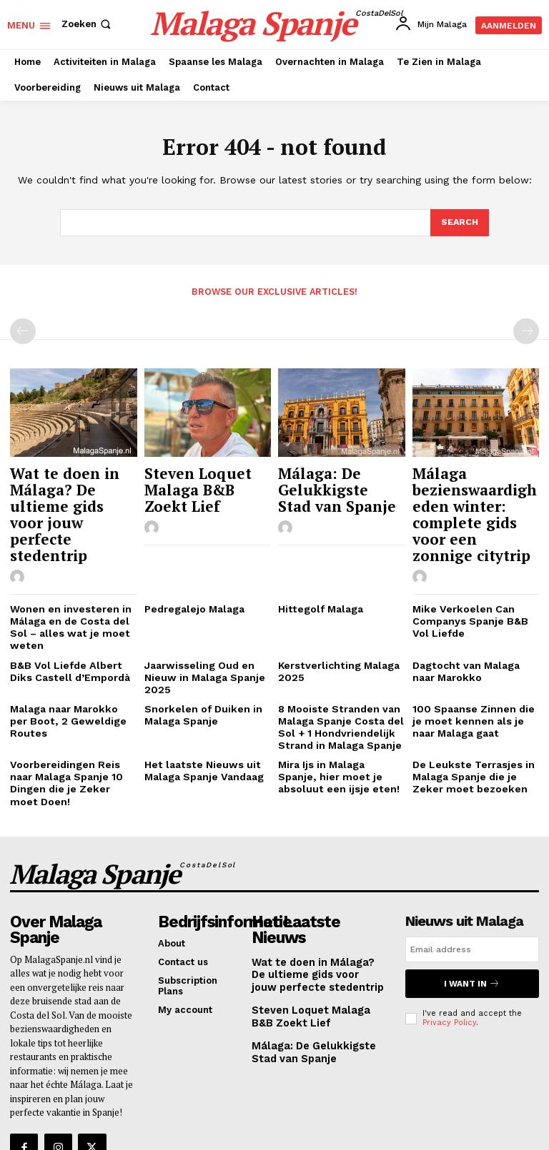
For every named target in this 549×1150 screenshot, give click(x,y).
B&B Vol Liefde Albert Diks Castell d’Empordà (72, 633)
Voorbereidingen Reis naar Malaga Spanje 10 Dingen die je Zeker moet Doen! (72, 731)
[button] (87, 24)
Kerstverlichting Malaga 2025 (334, 633)
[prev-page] (23, 330)
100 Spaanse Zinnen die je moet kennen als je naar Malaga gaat (473, 678)
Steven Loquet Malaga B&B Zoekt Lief (201, 484)
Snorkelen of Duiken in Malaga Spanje (197, 673)
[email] (472, 883)
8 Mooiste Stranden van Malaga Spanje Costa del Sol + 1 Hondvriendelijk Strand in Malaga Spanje (336, 684)
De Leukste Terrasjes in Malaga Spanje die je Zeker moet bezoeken (468, 731)
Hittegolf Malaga (316, 575)
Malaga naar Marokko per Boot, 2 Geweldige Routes (71, 673)
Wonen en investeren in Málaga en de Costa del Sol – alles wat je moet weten (65, 592)
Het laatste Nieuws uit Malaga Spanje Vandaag (200, 726)
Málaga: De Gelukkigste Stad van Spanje (341, 484)
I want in (472, 915)
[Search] (459, 223)
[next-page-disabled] (526, 330)
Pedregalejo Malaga (191, 575)
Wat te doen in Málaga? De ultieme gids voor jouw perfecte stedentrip (70, 491)
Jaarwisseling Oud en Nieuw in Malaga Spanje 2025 (200, 638)
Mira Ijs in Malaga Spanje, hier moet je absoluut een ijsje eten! (338, 731)
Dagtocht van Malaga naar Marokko (473, 633)
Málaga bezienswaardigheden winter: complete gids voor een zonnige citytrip (474, 498)
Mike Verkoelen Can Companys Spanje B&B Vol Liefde (473, 586)
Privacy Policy (449, 952)
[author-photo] (19, 532)
